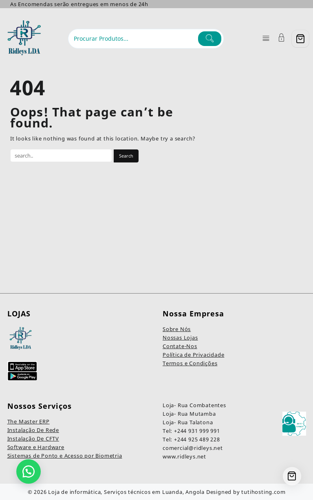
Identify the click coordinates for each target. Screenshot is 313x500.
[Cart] (300, 39)
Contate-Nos (180, 346)
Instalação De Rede (33, 430)
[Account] (281, 38)
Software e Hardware (35, 447)
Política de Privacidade (193, 354)
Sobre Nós (177, 329)
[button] (28, 471)
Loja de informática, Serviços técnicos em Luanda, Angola (126, 492)
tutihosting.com (263, 492)
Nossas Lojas (180, 337)
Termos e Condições (190, 363)
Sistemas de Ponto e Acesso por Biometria (64, 455)
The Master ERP (28, 421)
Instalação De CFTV (33, 438)
